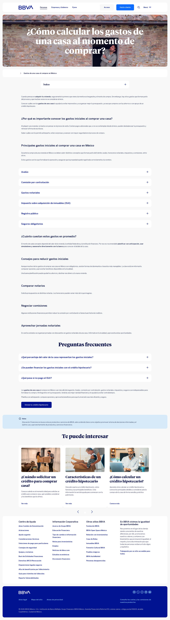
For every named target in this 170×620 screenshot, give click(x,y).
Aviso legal (23, 600)
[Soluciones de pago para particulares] (33, 543)
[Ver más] (24, 504)
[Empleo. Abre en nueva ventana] (55, 546)
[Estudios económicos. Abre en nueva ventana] (60, 554)
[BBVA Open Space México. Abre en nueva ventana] (96, 530)
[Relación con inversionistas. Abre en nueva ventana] (97, 534)
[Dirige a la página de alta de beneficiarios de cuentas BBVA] (34, 569)
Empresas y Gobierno (59, 7)
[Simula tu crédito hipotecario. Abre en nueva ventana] (36, 405)
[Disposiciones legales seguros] (30, 565)
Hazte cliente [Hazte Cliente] (125, 7)
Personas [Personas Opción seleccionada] (43, 7)
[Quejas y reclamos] (26, 552)
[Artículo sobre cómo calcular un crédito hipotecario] (129, 460)
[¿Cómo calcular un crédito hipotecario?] (129, 479)
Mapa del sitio (36, 600)
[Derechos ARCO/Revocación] (30, 560)
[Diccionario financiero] (61, 559)
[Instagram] (142, 592)
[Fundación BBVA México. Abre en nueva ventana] (92, 526)
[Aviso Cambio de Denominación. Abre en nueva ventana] (31, 526)
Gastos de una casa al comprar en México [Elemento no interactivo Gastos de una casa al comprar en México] (40, 73)
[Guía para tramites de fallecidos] (31, 573)
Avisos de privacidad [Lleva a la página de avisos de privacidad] (55, 600)
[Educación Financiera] (61, 530)
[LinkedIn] (145, 592)
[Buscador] (139, 7)
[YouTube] (149, 592)
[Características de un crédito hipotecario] (85, 479)
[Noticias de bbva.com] (61, 550)
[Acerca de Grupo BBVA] (61, 526)
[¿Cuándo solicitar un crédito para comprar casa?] (40, 481)
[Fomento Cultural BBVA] (95, 547)
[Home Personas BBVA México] (26, 7)
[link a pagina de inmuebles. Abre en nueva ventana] (92, 543)
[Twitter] (138, 592)
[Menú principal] (147, 7)
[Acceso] (107, 7)
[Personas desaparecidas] (95, 560)
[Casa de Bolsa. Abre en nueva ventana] (91, 539)
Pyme (74, 7)
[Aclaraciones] (24, 530)
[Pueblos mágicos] (93, 552)
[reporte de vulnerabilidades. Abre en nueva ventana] (29, 578)
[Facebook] (134, 592)
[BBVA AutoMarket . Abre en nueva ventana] (93, 556)
